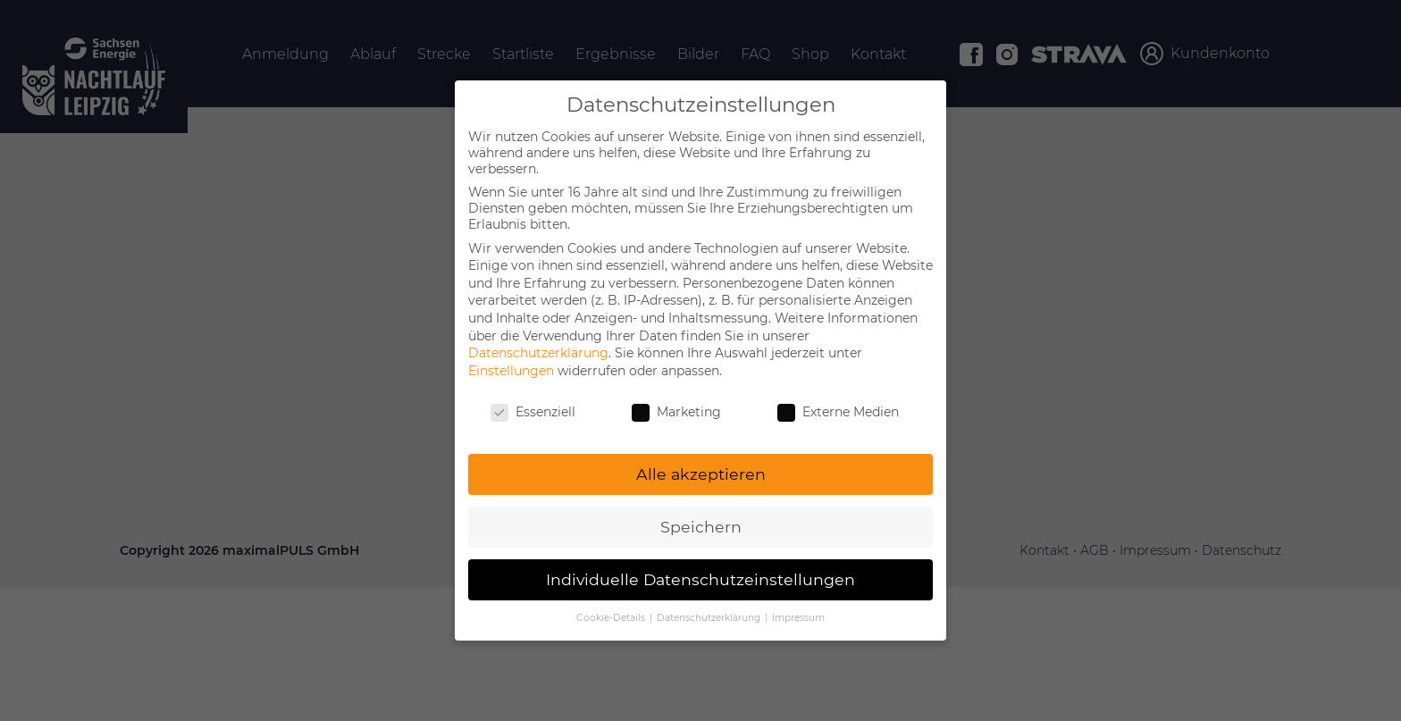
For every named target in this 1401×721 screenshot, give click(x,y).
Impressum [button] (798, 618)
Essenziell (533, 412)
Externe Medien (838, 412)
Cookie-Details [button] (612, 618)
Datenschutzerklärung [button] (710, 618)
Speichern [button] (701, 526)
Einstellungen (511, 371)
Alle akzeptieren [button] (701, 474)
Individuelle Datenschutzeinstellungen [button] (700, 579)
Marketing (676, 412)
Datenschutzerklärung (538, 353)
